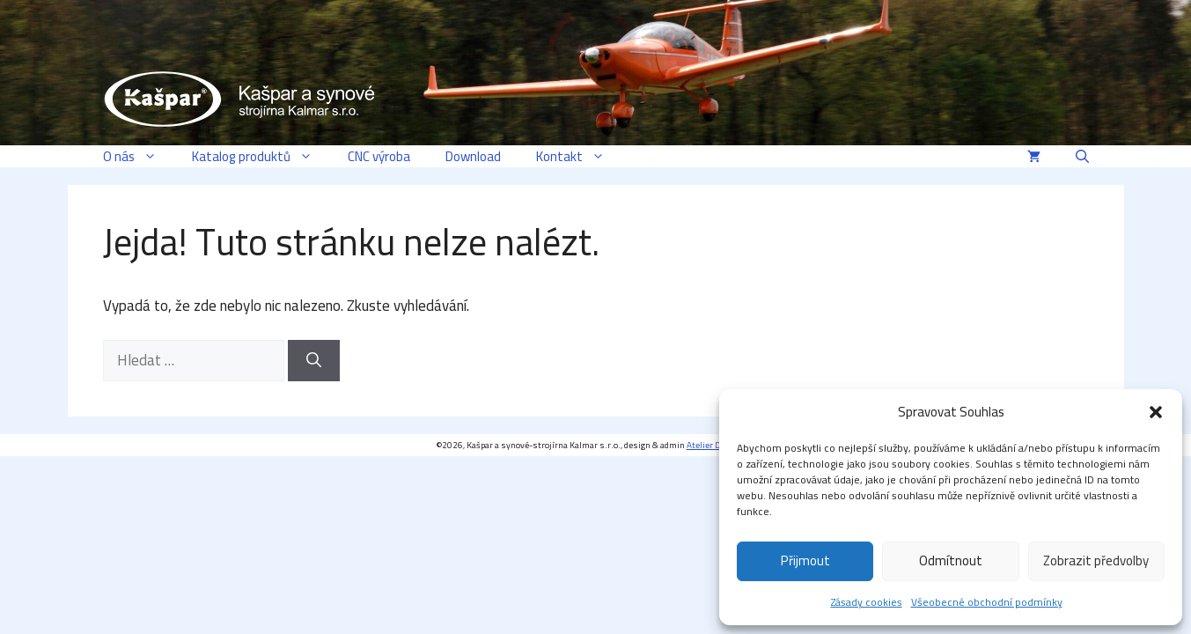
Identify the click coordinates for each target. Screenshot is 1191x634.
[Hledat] (314, 361)
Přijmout (805, 560)
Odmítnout (950, 560)
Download (473, 156)
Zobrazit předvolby (1096, 560)
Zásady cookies (866, 602)
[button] (1156, 412)
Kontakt (579, 156)
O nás (138, 156)
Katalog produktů (261, 156)
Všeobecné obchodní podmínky (986, 602)
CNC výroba (379, 156)
